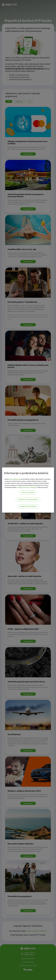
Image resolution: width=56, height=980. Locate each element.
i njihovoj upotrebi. (42, 487)
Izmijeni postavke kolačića (28, 506)
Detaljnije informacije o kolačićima (27, 487)
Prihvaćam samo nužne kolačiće (28, 499)
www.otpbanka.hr (15, 479)
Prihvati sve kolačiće (28, 492)
